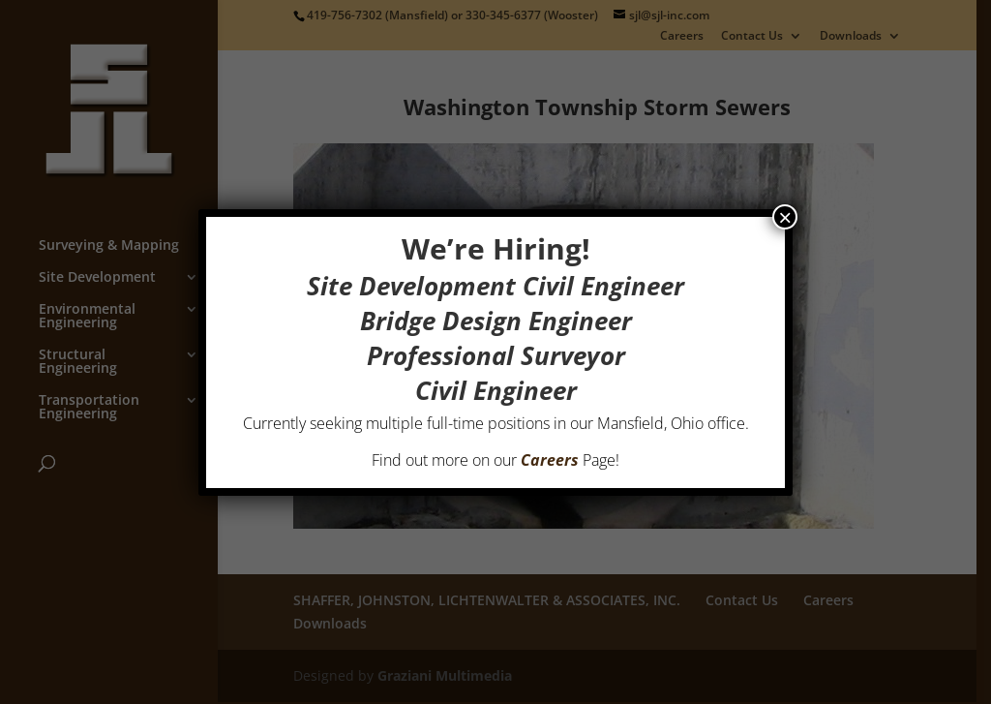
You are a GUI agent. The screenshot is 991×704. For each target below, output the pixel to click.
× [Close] (785, 217)
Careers (550, 460)
